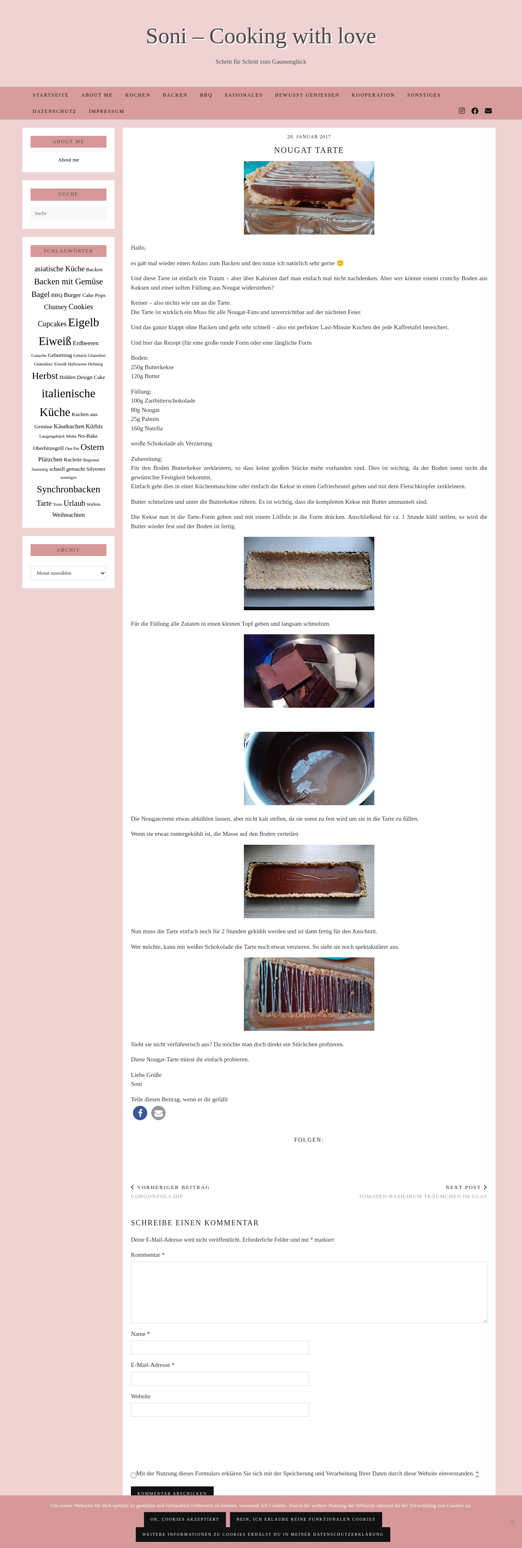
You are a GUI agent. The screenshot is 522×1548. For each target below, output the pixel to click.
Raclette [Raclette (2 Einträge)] (73, 459)
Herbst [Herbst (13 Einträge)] (45, 375)
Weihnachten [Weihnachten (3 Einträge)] (68, 514)
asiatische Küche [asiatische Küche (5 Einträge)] (60, 269)
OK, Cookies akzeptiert (184, 1519)
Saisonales (244, 95)
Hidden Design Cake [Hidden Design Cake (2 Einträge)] (82, 377)
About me (97, 95)
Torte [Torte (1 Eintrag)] (57, 504)
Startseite (51, 95)
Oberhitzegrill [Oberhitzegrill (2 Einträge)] (48, 448)
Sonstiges (424, 95)
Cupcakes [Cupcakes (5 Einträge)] (52, 324)
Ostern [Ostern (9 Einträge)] (92, 447)
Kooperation (373, 95)
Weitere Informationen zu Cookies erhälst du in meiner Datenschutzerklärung (263, 1534)
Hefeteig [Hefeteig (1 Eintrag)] (95, 364)
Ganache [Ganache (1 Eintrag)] (38, 355)
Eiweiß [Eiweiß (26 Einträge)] (55, 341)
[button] (140, 1113)
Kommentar (148, 1254)
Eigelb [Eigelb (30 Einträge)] (84, 322)
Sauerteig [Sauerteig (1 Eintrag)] (39, 469)
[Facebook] (475, 111)
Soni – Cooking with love (261, 35)
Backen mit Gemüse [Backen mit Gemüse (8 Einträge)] (68, 281)
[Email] (489, 111)
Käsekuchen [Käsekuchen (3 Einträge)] (69, 426)
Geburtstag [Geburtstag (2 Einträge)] (60, 355)
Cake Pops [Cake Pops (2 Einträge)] (94, 295)
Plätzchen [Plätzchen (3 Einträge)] (50, 459)
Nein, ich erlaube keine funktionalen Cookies (306, 1519)
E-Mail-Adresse (153, 1365)
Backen (175, 95)
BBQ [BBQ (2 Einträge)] (56, 295)
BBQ (206, 95)
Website (140, 1396)
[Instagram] (462, 111)
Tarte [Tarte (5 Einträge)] (44, 503)
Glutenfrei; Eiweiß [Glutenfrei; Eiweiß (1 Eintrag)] (50, 364)
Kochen (137, 95)
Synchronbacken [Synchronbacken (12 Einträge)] (68, 489)
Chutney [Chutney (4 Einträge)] (55, 307)
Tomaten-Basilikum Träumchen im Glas (423, 1192)
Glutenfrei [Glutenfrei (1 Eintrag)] (97, 355)
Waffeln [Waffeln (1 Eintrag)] (93, 504)
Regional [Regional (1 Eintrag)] (91, 460)
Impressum (106, 111)
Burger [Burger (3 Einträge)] (72, 294)
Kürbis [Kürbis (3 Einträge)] (94, 426)
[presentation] (193, 1443)
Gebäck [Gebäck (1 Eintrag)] (80, 355)
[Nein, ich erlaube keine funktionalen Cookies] (512, 1522)
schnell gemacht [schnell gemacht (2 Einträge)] (67, 469)
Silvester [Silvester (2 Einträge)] (95, 469)
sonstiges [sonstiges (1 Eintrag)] (68, 477)
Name (140, 1334)
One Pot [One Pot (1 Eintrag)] (72, 448)
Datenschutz (55, 111)
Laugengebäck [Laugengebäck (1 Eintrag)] (52, 436)
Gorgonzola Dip (170, 1192)
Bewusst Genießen (307, 95)
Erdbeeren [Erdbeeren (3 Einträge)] (85, 342)
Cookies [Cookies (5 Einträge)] (81, 307)
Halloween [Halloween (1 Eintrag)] (77, 364)
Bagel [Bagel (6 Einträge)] (40, 294)
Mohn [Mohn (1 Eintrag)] (71, 436)
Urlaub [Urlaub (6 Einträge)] (75, 503)
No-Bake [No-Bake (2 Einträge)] (88, 436)
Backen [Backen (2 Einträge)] (94, 269)
